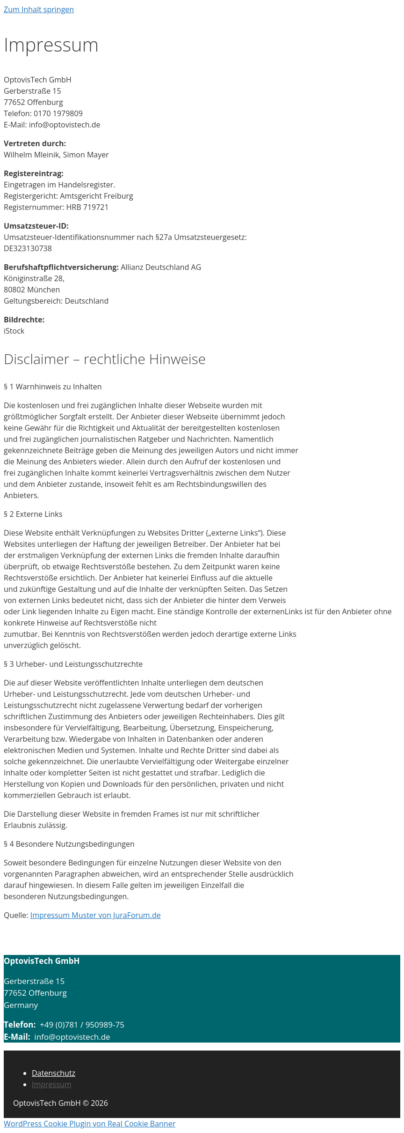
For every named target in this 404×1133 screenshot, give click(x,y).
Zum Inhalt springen (39, 9)
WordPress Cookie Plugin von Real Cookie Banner (89, 1123)
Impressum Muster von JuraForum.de (95, 915)
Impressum (51, 1084)
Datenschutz (53, 1073)
